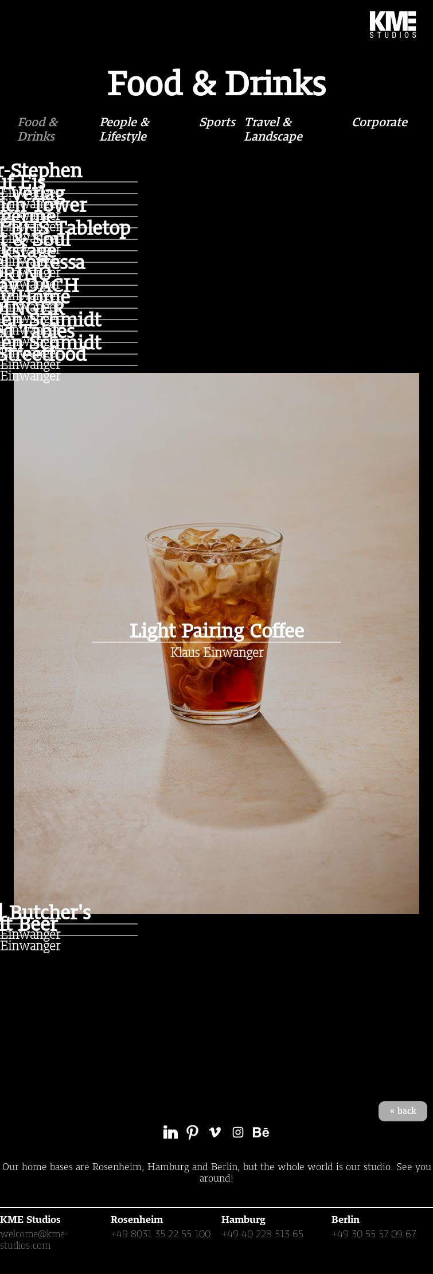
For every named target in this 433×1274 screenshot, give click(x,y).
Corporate (379, 122)
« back (403, 1111)
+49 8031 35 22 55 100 (160, 1234)
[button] (27, 24)
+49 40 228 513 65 (262, 1234)
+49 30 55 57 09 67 (373, 1234)
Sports (217, 122)
